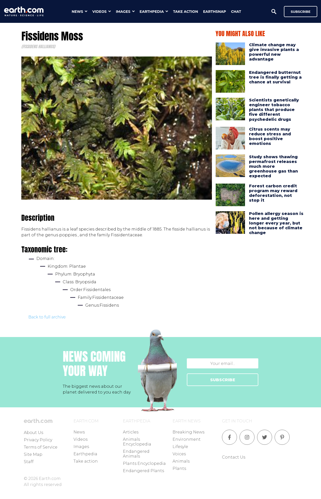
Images (81, 446)
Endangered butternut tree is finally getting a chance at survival (275, 77)
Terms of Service (40, 447)
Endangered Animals (136, 454)
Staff (29, 461)
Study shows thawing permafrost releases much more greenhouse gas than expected (273, 166)
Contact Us (233, 457)
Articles (130, 432)
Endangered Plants (143, 470)
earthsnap (214, 11)
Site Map (33, 454)
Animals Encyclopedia (137, 442)
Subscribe (300, 12)
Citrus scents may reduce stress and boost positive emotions (270, 136)
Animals (181, 461)
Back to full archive (47, 317)
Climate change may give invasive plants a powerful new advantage (274, 52)
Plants (179, 468)
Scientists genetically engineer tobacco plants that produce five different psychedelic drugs (274, 110)
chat (236, 11)
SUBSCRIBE (222, 379)
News (79, 432)
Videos (80, 439)
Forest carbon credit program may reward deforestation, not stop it (273, 193)
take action (185, 11)
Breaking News (188, 432)
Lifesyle (180, 446)
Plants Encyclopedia (144, 463)
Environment (187, 439)
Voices (179, 454)
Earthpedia (85, 454)
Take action (85, 461)
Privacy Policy (38, 439)
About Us (33, 432)
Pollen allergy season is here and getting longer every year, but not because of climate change (276, 223)
